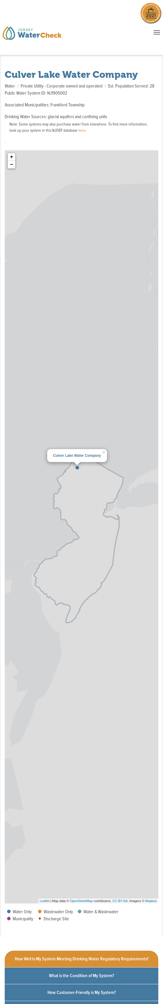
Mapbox (151, 901)
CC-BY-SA (120, 901)
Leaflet (45, 901)
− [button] (11, 164)
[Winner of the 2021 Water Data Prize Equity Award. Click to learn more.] (151, 14)
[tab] (81, 959)
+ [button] (11, 157)
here (82, 130)
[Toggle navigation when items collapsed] (157, 32)
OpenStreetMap (81, 901)
